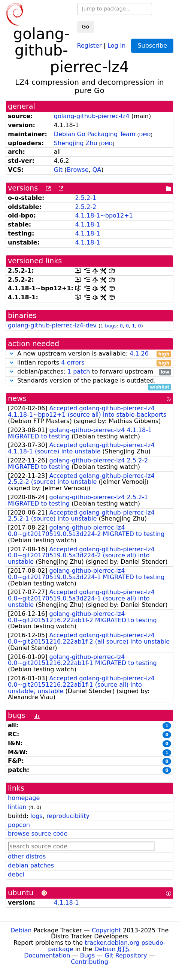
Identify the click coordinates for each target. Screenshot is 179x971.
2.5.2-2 (85, 206)
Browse (77, 169)
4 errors (72, 362)
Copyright (106, 930)
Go (85, 27)
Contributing (89, 961)
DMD (145, 134)
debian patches (31, 865)
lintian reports (89, 363)
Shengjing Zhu (75, 143)
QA (96, 169)
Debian (21, 930)
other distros (27, 856)
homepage (24, 797)
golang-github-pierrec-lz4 (92, 116)
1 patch (78, 371)
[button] (11, 353)
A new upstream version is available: (89, 354)
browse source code (37, 833)
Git (58, 169)
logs (36, 815)
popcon (19, 824)
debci (16, 874)
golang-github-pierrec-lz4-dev (52, 325)
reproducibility (68, 815)
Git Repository (125, 955)
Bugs (87, 955)
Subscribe (152, 45)
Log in (116, 45)
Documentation (47, 955)
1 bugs (108, 326)
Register (89, 45)
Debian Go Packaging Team (95, 134)
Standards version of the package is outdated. (89, 381)
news (17, 398)
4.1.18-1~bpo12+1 (104, 215)
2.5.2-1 (85, 197)
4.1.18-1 (87, 224)
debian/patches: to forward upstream (89, 372)
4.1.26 (139, 353)
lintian (17, 806)
